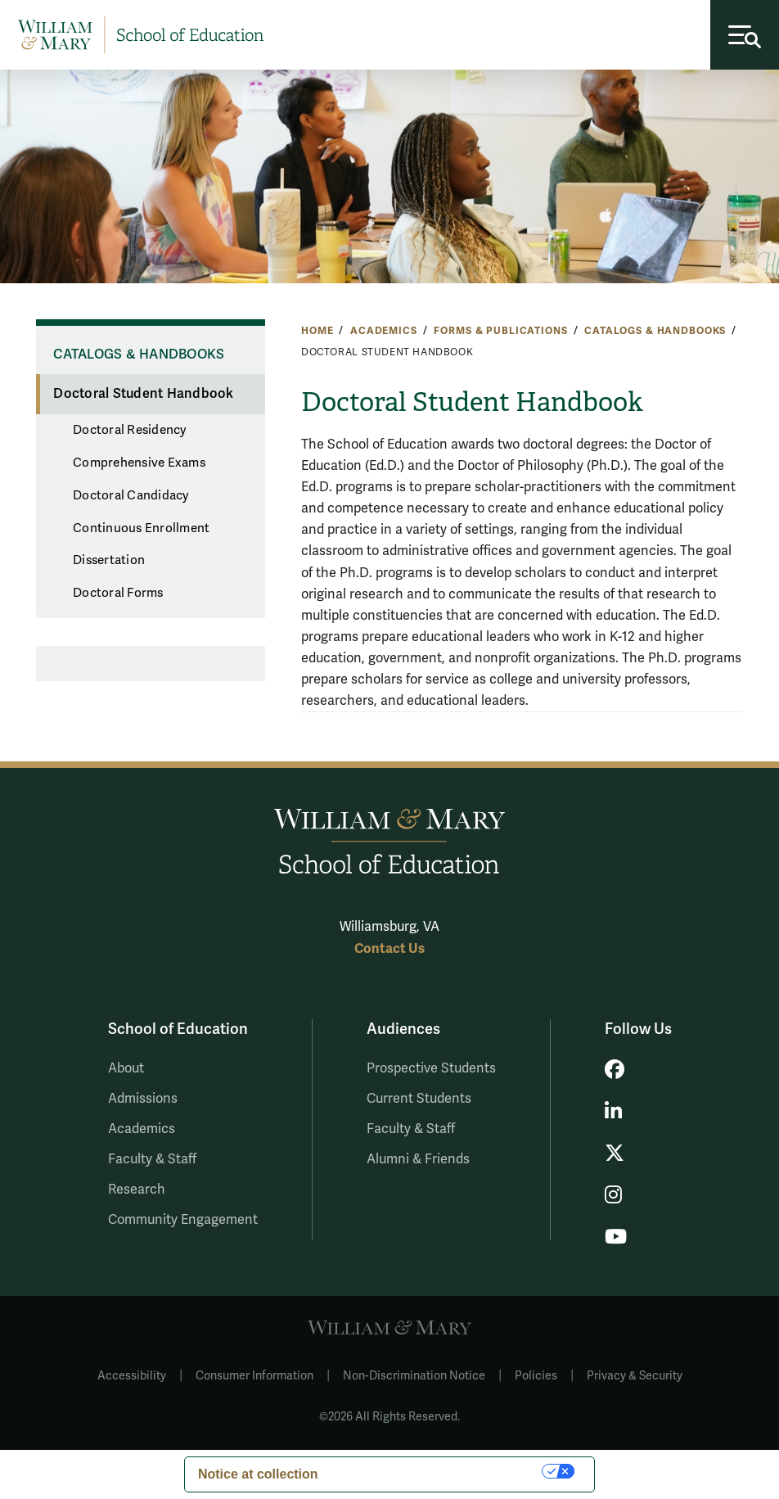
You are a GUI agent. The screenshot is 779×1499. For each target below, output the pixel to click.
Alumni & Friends (418, 1159)
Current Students (419, 1098)
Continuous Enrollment (141, 528)
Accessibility (131, 1376)
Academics (383, 330)
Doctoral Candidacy (131, 495)
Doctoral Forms (118, 592)
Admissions (143, 1098)
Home (317, 330)
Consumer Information (254, 1376)
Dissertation (109, 560)
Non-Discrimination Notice (414, 1376)
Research (136, 1189)
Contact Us (389, 948)
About (126, 1068)
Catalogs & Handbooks (655, 330)
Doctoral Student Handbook (143, 394)
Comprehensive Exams (139, 462)
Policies (536, 1376)
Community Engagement (183, 1220)
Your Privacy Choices (438, 1471)
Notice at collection (258, 1474)
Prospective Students (431, 1068)
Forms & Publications (500, 330)
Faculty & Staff (152, 1159)
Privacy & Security (634, 1376)
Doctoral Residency (130, 429)
